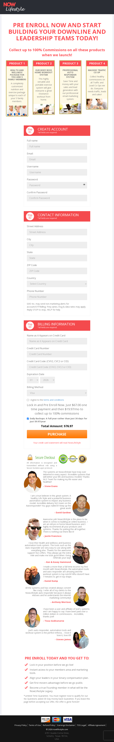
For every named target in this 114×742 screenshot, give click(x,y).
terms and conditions (54, 399)
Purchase (57, 434)
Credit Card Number (38, 348)
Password (32, 179)
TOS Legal (81, 725)
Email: (30, 153)
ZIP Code (32, 265)
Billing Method (35, 387)
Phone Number (35, 291)
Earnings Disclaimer (66, 725)
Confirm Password (37, 192)
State (30, 252)
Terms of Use (35, 725)
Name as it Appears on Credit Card (46, 335)
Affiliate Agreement (96, 725)
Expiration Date (35, 374)
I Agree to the (45, 399)
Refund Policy (49, 725)
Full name (32, 140)
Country (31, 278)
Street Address (35, 226)
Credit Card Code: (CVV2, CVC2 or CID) (48, 361)
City (29, 239)
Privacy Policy (21, 725)
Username (32, 166)
